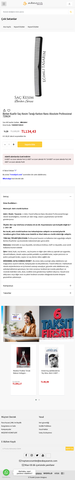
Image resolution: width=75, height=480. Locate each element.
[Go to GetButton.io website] (6, 477)
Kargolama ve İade (8, 426)
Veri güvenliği (44, 422)
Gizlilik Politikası (45, 426)
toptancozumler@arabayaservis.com (38, 460)
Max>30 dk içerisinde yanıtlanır (38, 465)
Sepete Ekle (30, 144)
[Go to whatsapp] (6, 472)
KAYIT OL (69, 448)
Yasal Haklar (43, 429)
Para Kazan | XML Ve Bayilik (11, 422)
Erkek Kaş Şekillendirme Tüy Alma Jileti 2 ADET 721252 (50, 372)
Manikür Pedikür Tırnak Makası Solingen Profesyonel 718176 (21, 372)
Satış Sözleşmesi (45, 432)
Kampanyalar (6, 429)
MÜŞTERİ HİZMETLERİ (9, 432)
